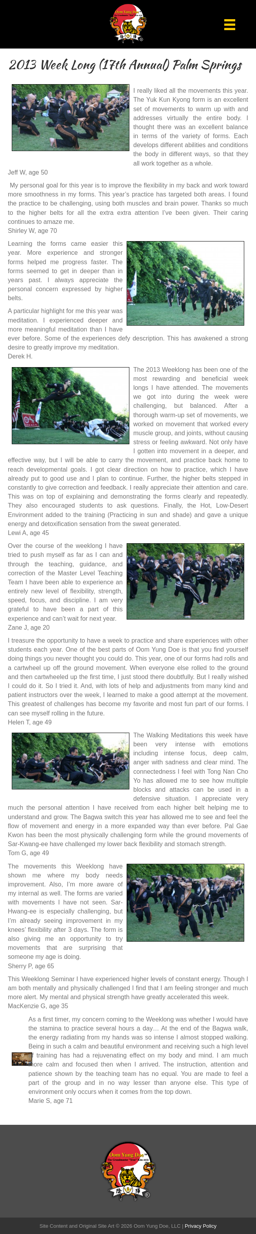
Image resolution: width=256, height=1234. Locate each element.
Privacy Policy (200, 1226)
